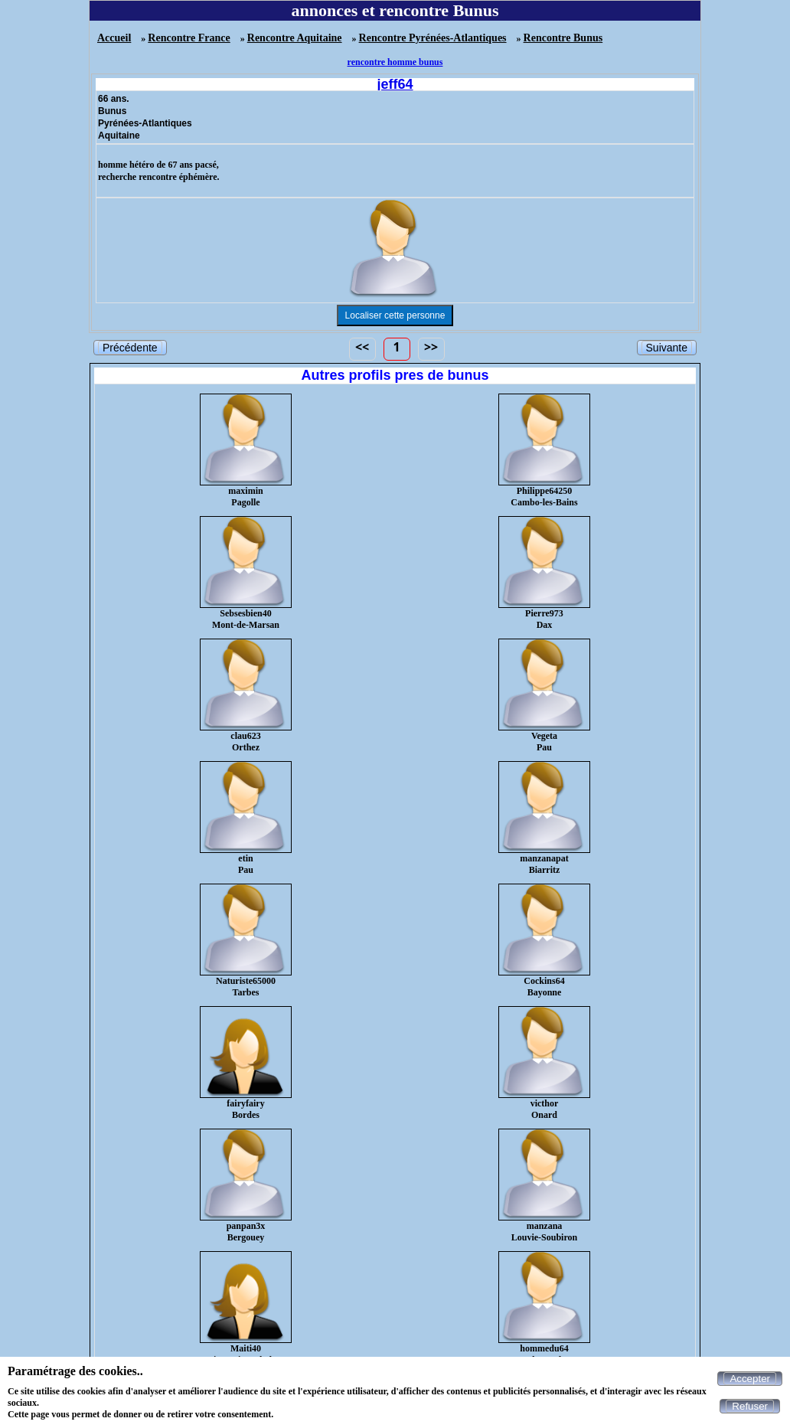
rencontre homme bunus (395, 62)
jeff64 (395, 84)
